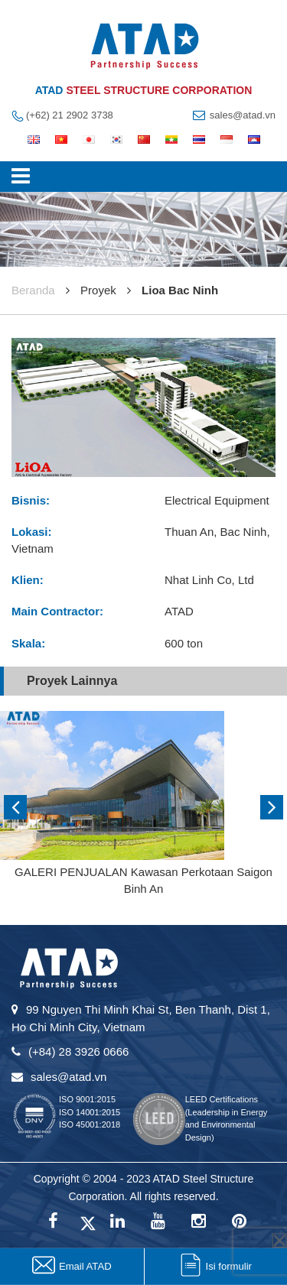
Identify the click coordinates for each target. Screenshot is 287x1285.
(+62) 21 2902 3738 (69, 115)
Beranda (33, 290)
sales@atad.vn (243, 115)
